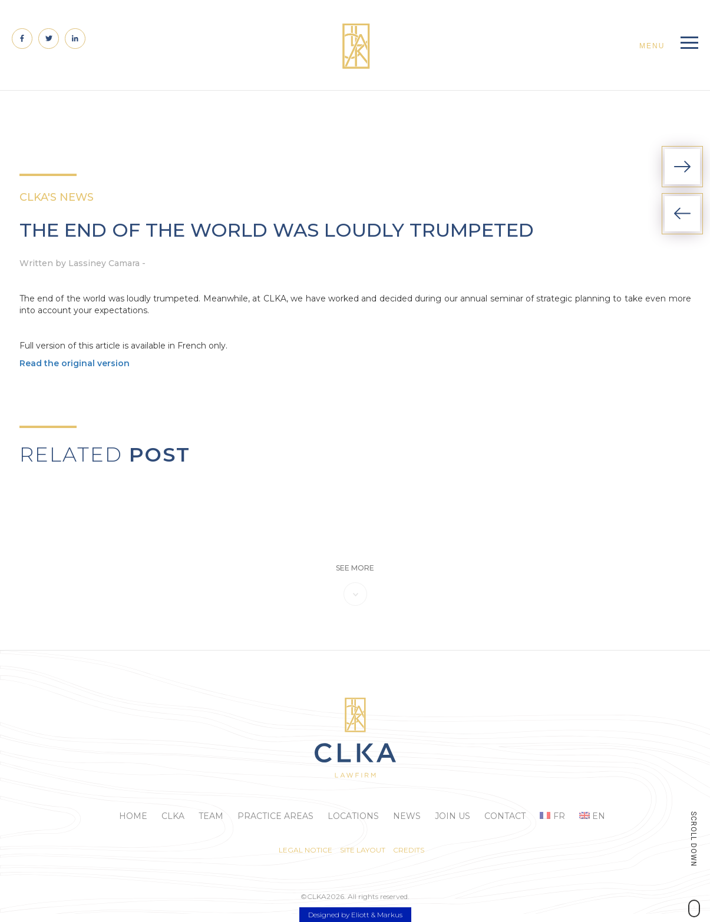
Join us (452, 816)
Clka (172, 816)
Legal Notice (305, 849)
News (407, 816)
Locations (353, 816)
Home (133, 816)
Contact (505, 816)
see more (355, 567)
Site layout (362, 849)
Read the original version (74, 363)
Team (211, 816)
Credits (408, 849)
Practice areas (275, 816)
